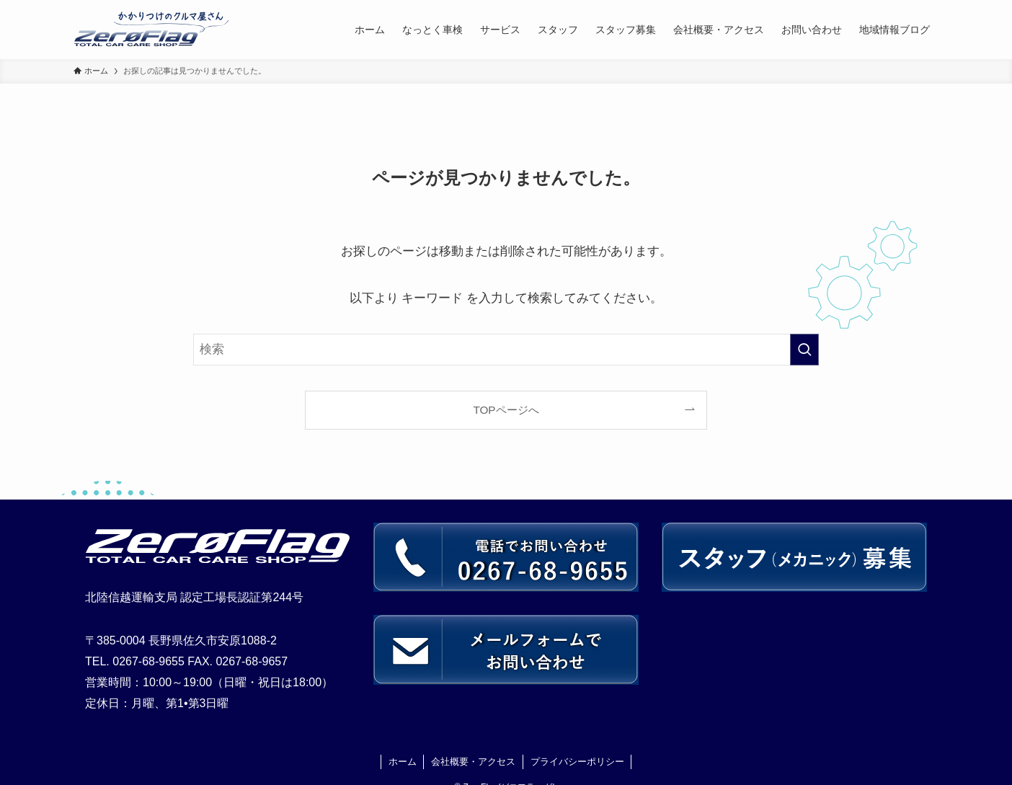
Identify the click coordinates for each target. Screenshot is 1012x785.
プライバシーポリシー (577, 761)
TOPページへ (505, 410)
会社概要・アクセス (473, 761)
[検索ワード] (506, 349)
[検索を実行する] (804, 349)
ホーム (403, 761)
